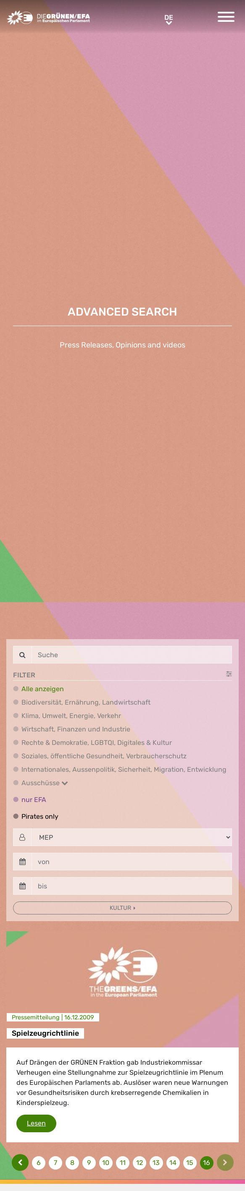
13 (156, 1163)
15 (189, 1163)
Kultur (121, 908)
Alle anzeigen (42, 689)
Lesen (41, 1122)
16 (206, 1163)
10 (105, 1163)
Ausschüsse (44, 783)
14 (173, 1163)
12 (139, 1163)
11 (123, 1163)
